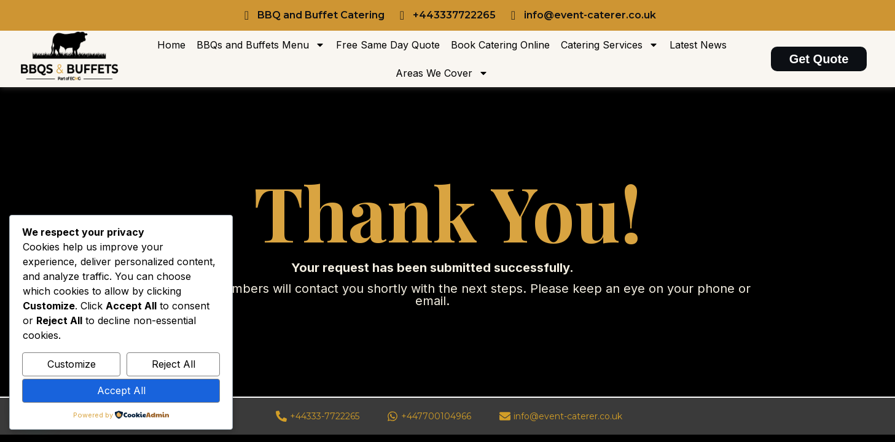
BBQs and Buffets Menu (261, 45)
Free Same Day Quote (388, 45)
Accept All (121, 390)
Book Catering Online (500, 45)
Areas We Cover (442, 73)
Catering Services (610, 45)
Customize (71, 364)
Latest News (698, 45)
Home (171, 45)
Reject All (173, 364)
